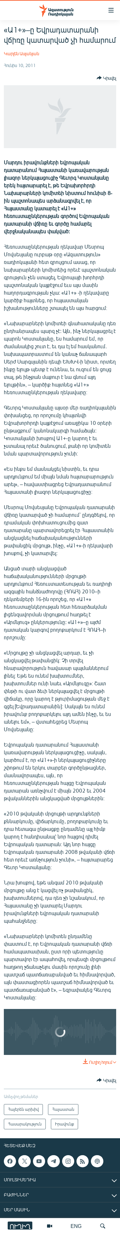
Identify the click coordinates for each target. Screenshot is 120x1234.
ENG (76, 1226)
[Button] (106, 78)
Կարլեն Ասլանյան (21, 53)
